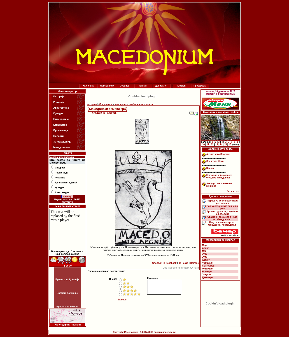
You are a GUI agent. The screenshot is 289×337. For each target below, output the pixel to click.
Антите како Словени (218, 154)
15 (225, 144)
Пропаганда (60, 130)
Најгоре (194, 263)
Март (205, 245)
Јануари (206, 274)
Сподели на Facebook (104, 113)
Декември (207, 277)
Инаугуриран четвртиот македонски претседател (222, 223)
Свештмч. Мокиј (215, 161)
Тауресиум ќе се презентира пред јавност (222, 201)
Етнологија (60, 124)
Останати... (232, 191)
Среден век (105, 104)
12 (212, 144)
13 (216, 144)
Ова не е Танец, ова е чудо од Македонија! (222, 218)
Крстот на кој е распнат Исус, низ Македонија (219, 176)
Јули (204, 257)
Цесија (210, 168)
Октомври (207, 268)
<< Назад (183, 263)
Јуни (204, 254)
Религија (58, 102)
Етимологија (61, 119)
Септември (208, 265)
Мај (204, 251)
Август (206, 260)
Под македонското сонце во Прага (222, 207)
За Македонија (62, 141)
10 (203, 144)
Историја (58, 96)
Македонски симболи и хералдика (133, 104)
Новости (58, 136)
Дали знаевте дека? (66, 182)
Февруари (207, 263)
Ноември (207, 271)
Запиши (122, 299)
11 (208, 144)
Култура (58, 113)
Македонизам (61, 147)
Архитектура (61, 107)
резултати (67, 202)
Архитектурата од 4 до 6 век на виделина (222, 212)
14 (221, 144)
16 (229, 144)
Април (205, 248)
